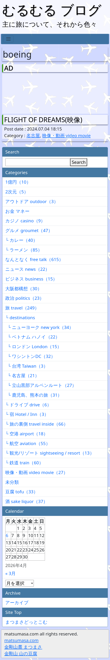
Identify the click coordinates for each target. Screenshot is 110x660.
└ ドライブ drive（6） (28, 405)
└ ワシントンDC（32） (30, 356)
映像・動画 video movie (66, 135)
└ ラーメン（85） (23, 250)
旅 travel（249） (22, 308)
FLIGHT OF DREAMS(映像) (43, 119)
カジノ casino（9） (25, 221)
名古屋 (33, 135)
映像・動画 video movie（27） (36, 472)
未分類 (12, 482)
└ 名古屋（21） (22, 376)
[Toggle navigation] (8, 39)
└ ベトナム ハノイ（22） (32, 337)
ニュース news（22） (27, 269)
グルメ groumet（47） (29, 230)
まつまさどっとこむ (26, 622)
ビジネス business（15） (31, 279)
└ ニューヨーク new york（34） (39, 327)
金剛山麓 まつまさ (23, 647)
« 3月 (10, 573)
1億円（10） (18, 182)
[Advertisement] (24, 92)
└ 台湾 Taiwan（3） (26, 366)
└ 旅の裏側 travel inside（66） (36, 424)
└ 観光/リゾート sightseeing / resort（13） (49, 453)
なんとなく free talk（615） (34, 259)
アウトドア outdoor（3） (31, 201)
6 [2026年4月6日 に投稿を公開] (7, 535)
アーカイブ (17, 603)
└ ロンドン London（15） (33, 347)
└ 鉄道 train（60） (24, 463)
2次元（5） (16, 192)
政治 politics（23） (24, 298)
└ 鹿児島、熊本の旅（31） (33, 395)
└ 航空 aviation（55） (27, 443)
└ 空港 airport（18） (26, 434)
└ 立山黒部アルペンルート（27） (40, 385)
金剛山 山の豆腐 (20, 653)
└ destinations (20, 318)
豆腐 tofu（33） (21, 492)
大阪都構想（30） (23, 289)
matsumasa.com (21, 640)
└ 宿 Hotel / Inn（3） (27, 414)
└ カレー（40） (21, 240)
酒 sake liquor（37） (26, 501)
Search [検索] (79, 162)
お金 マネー (17, 211)
